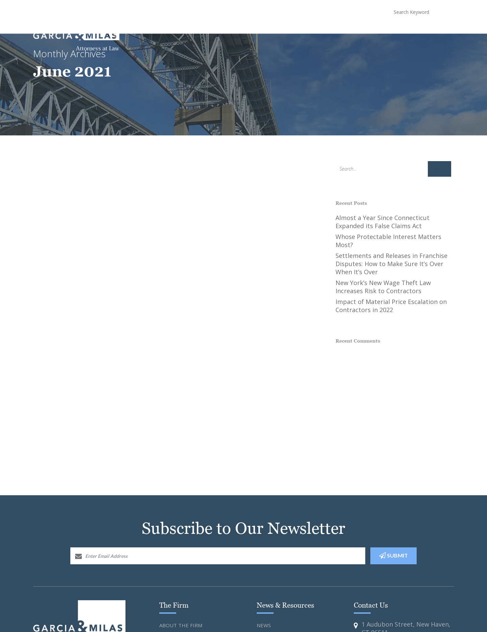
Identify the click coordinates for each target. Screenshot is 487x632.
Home (193, 31)
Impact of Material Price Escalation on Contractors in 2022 (391, 306)
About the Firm (180, 625)
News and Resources (348, 31)
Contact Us (440, 31)
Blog (413, 31)
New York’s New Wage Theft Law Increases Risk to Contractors (383, 287)
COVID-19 (390, 31)
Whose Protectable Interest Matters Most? (388, 241)
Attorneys (305, 31)
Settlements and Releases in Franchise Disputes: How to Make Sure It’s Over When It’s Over (391, 264)
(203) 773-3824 (297, 12)
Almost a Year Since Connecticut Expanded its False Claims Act (382, 222)
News (264, 625)
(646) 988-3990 (350, 12)
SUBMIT (393, 555)
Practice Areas (267, 31)
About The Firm (224, 31)
